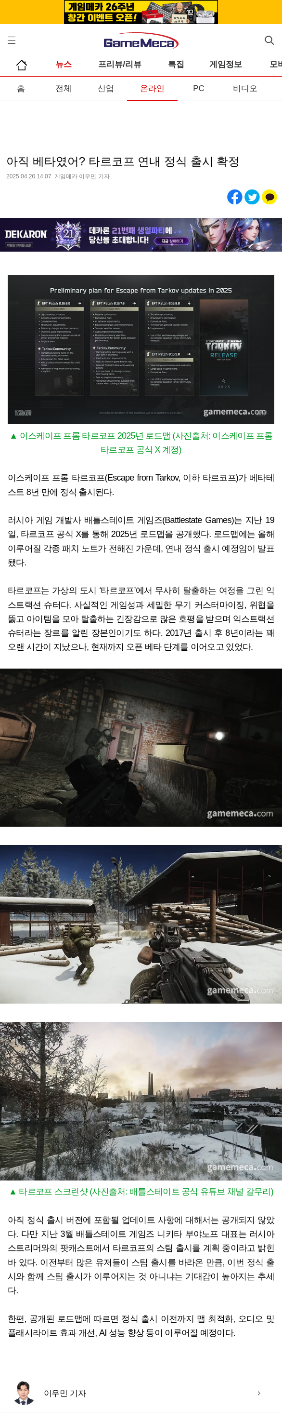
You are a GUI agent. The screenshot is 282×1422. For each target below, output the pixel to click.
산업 (106, 88)
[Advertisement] (141, 120)
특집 (176, 64)
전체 (63, 88)
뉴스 (63, 64)
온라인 (152, 88)
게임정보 (225, 64)
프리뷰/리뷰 (119, 64)
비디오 (245, 88)
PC (199, 88)
